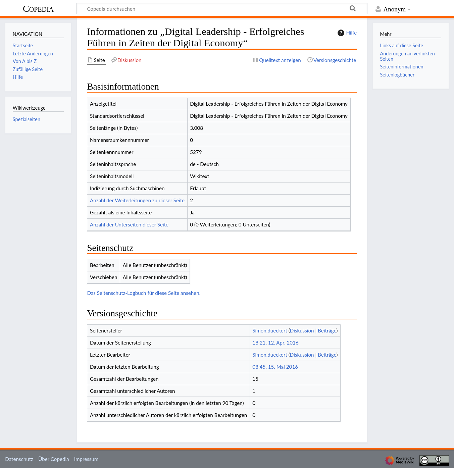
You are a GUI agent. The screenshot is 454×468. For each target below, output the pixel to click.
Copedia (38, 8)
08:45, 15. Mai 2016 (275, 367)
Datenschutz (19, 459)
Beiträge (327, 330)
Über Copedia (53, 459)
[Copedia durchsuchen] (222, 8)
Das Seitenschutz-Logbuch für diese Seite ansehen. (143, 293)
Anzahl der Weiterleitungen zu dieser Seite (137, 200)
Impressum (86, 459)
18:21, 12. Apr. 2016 (275, 343)
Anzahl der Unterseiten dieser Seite (129, 224)
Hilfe (346, 33)
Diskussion (302, 330)
